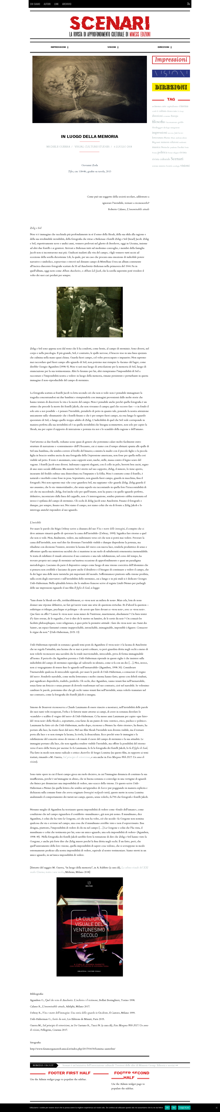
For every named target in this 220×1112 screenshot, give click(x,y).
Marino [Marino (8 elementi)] (167, 138)
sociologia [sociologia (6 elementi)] (176, 166)
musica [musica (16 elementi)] (156, 147)
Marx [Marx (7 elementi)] (173, 138)
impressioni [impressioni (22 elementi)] (159, 132)
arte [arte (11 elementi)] (164, 106)
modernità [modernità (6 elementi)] (182, 142)
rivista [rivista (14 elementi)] (182, 152)
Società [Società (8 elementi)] (169, 166)
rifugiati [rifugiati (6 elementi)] (176, 153)
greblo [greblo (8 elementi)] (181, 122)
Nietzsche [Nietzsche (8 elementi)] (165, 147)
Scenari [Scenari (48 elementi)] (177, 159)
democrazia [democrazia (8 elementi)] (172, 111)
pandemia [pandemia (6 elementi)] (173, 147)
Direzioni (163, 47)
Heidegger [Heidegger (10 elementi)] (157, 127)
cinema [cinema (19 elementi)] (183, 106)
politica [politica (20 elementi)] (162, 152)
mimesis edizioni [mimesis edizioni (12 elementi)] (170, 142)
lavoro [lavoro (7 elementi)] (180, 133)
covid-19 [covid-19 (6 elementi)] (155, 111)
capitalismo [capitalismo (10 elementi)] (172, 106)
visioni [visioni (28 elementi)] (185, 165)
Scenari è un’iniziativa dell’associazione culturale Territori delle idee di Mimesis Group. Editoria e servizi (120, 1065)
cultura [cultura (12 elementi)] (162, 111)
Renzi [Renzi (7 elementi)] (170, 153)
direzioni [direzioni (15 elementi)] (157, 116)
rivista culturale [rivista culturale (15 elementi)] (161, 159)
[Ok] (216, 1107)
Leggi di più (184, 1108)
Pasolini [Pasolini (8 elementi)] (180, 147)
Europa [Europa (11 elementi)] (174, 116)
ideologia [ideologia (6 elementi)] (166, 128)
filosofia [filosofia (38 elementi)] (158, 121)
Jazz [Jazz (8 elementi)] (176, 133)
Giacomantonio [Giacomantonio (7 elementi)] (171, 122)
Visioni (111, 47)
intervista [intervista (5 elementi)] (171, 133)
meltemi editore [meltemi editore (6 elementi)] (181, 138)
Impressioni (58, 47)
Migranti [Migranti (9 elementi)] (156, 142)
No (174, 1108)
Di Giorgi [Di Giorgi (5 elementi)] (180, 111)
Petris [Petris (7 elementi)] (187, 147)
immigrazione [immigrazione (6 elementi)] (175, 128)
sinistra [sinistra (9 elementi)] (162, 166)
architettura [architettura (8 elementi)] (156, 106)
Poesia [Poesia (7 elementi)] (154, 153)
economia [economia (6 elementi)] (166, 116)
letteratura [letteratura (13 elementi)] (157, 137)
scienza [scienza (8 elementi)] (155, 166)
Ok (167, 1108)
